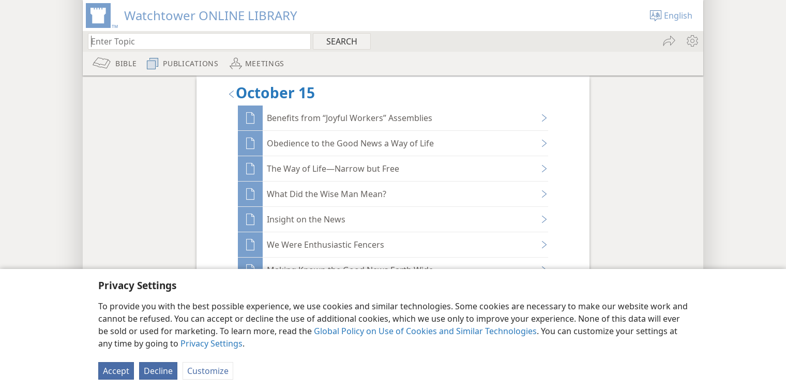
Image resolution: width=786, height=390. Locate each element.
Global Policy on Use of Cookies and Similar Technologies (425, 331)
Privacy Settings (211, 343)
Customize (208, 371)
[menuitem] (692, 41)
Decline (158, 371)
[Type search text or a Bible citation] (194, 41)
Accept (116, 371)
